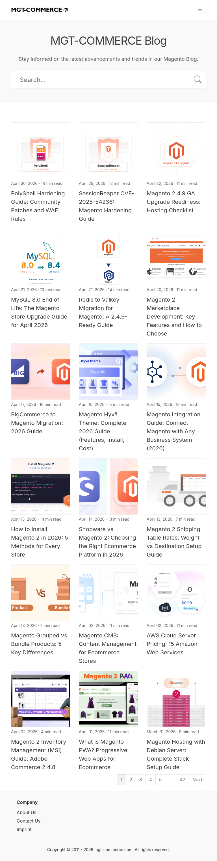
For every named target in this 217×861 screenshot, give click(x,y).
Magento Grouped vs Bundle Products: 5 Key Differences (39, 644)
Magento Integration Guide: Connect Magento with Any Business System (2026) (173, 431)
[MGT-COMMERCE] (39, 9)
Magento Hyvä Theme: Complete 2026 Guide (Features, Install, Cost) (102, 431)
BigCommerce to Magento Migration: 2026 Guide (37, 423)
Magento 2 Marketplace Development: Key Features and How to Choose (174, 316)
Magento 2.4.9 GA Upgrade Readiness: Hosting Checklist (174, 202)
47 (182, 779)
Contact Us (28, 821)
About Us (26, 812)
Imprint (24, 829)
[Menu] (200, 10)
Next (197, 779)
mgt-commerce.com (113, 849)
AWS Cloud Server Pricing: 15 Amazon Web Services (172, 644)
